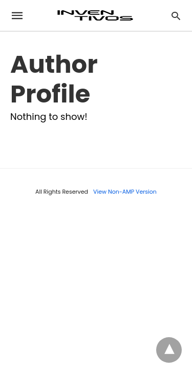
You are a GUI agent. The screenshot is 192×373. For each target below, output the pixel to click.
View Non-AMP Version (125, 192)
